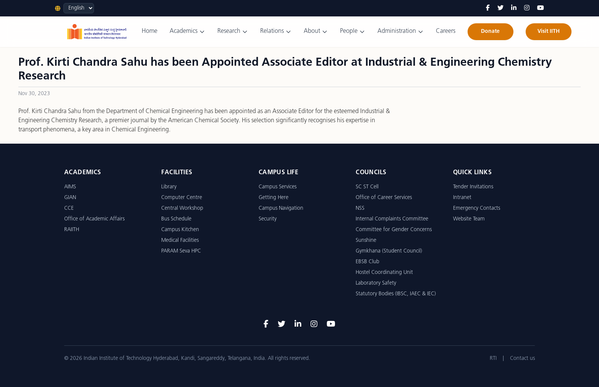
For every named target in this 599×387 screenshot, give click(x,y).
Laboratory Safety (376, 283)
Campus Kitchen (180, 230)
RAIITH (71, 230)
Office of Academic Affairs (94, 219)
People (352, 31)
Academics (187, 31)
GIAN (70, 198)
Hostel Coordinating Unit (384, 272)
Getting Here (273, 198)
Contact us (522, 358)
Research (232, 31)
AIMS (70, 187)
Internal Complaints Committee (392, 219)
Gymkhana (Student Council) (389, 251)
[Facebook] (488, 8)
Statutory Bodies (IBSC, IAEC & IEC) (396, 294)
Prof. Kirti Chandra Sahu (49, 111)
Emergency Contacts (476, 208)
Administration (400, 31)
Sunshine (366, 240)
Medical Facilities (180, 240)
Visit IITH (548, 31)
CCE (69, 208)
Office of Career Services (384, 198)
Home (149, 31)
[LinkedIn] (513, 8)
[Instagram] (526, 8)
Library (168, 187)
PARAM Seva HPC (181, 251)
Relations (275, 31)
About (316, 31)
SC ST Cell (367, 187)
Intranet (462, 198)
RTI (493, 358)
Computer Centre (181, 198)
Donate (490, 31)
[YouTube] (540, 8)
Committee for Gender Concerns (394, 230)
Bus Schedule (176, 219)
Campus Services (277, 187)
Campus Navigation (281, 208)
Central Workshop (182, 208)
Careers (445, 31)
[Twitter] (500, 8)
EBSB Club (367, 262)
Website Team (469, 219)
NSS (360, 208)
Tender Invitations (473, 187)
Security (268, 219)
